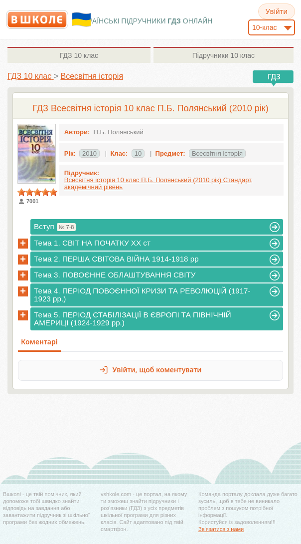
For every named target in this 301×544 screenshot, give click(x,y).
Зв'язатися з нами (221, 529)
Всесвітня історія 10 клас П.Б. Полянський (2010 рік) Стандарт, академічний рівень (158, 183)
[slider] (37, 192)
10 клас (79, 55)
